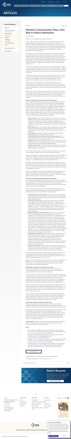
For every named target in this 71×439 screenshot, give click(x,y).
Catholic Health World (9, 30)
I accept (53, 436)
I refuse (64, 436)
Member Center (47, 400)
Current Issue (7, 35)
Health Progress (7, 17)
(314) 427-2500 (7, 410)
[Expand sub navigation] (18, 31)
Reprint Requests (8, 51)
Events (45, 402)
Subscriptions (8, 41)
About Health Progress (9, 43)
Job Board (46, 407)
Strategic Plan (22, 404)
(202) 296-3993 (7, 403)
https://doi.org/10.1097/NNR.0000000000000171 (38, 337)
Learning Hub (47, 404)
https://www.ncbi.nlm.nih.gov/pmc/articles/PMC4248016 (40, 342)
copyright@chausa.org (47, 358)
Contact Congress (48, 405)
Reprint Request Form (55, 381)
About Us (22, 400)
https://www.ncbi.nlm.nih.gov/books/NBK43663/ (51, 346)
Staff (6, 45)
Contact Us (22, 405)
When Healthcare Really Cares (37, 408)
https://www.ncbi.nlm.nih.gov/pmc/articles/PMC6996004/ (40, 333)
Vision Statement (23, 402)
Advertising (7, 39)
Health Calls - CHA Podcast (38, 402)
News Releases (35, 400)
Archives (7, 37)
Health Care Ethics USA (9, 48)
